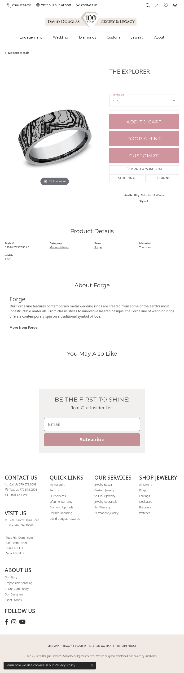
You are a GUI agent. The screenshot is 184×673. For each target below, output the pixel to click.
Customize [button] (144, 155)
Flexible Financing (61, 513)
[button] (148, 5)
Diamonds (87, 37)
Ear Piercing (102, 507)
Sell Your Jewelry (104, 496)
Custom (113, 37)
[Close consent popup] (92, 665)
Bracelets (145, 507)
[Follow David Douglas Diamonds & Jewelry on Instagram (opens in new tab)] (14, 622)
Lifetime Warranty (61, 502)
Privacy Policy (65, 665)
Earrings (144, 496)
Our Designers (14, 594)
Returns (162, 178)
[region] (55, 137)
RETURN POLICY (126, 645)
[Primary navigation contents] (92, 37)
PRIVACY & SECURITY (74, 645)
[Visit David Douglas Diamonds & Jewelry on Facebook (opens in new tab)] (7, 622)
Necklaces (145, 502)
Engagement (31, 37)
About (159, 37)
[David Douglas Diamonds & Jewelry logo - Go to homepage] (91, 20)
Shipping (126, 178)
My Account (57, 485)
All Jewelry (145, 485)
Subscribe (92, 439)
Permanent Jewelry (106, 513)
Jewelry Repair (103, 485)
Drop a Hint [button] (144, 138)
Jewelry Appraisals (105, 502)
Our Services (58, 496)
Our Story (11, 577)
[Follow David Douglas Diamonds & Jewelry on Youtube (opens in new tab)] (22, 622)
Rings (142, 490)
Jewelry (137, 37)
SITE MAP (53, 645)
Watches (144, 513)
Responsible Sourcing (18, 583)
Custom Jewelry (104, 490)
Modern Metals (18, 53)
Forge (98, 247)
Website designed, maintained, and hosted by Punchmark (126, 656)
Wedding (60, 37)
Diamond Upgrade (62, 507)
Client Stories (13, 600)
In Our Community (17, 589)
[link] (19, 5)
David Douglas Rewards (65, 519)
